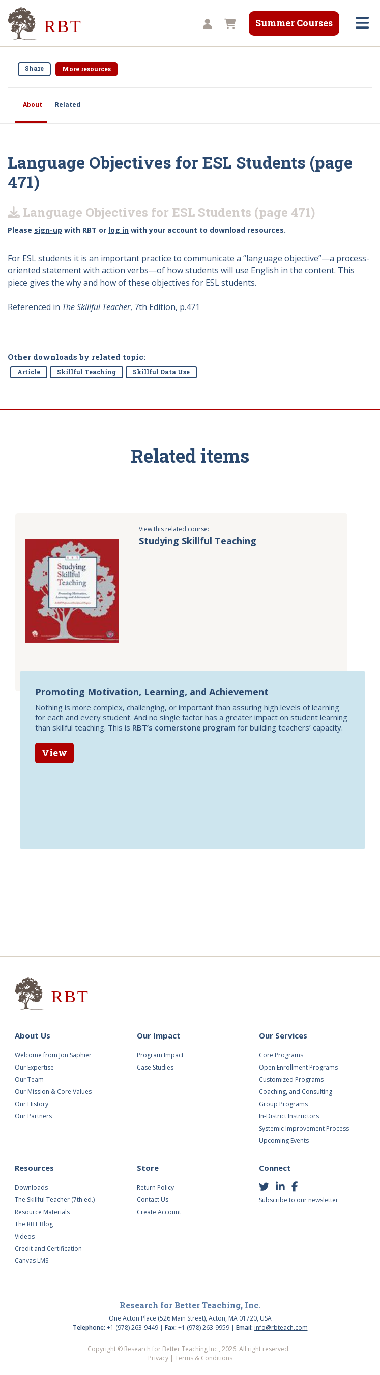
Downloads (31, 1187)
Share (34, 68)
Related (67, 104)
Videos (25, 1236)
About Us (32, 1035)
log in (118, 230)
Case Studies (155, 1067)
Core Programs (281, 1055)
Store (148, 1168)
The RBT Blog (34, 1224)
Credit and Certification (48, 1248)
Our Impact (159, 1035)
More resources (86, 69)
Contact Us (152, 1199)
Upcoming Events (284, 1140)
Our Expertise (34, 1067)
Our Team (29, 1079)
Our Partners (33, 1116)
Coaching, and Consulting (295, 1091)
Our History (31, 1104)
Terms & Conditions (203, 1358)
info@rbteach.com (281, 1327)
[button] (206, 24)
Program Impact (160, 1055)
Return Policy (155, 1187)
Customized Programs (291, 1079)
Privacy (158, 1358)
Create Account (159, 1212)
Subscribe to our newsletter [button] (298, 1200)
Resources (34, 1168)
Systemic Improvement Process (304, 1128)
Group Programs (283, 1104)
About (32, 104)
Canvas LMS (31, 1260)
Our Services (283, 1035)
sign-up (48, 230)
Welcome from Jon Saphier (53, 1055)
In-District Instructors (289, 1116)
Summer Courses (294, 23)
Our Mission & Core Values (53, 1091)
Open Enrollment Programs (298, 1067)
